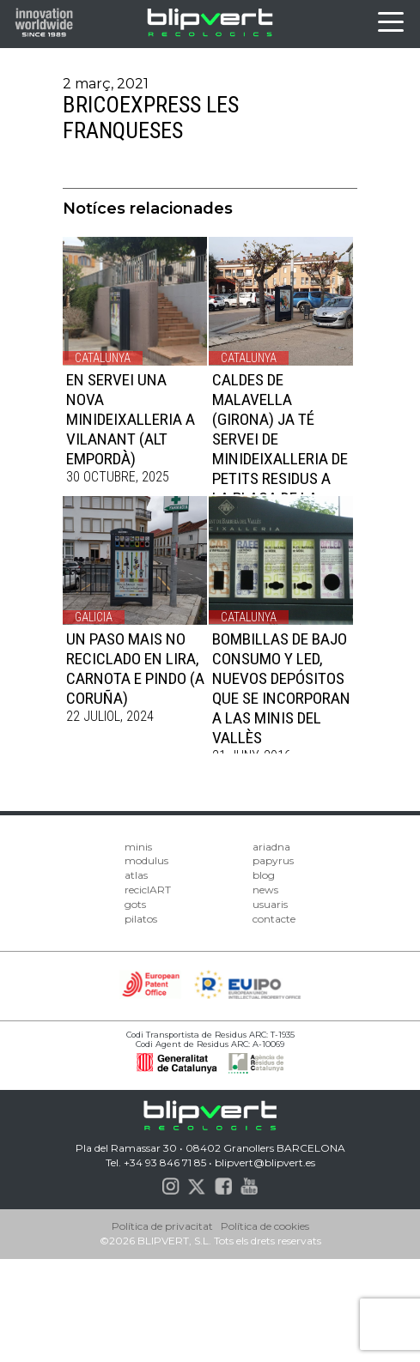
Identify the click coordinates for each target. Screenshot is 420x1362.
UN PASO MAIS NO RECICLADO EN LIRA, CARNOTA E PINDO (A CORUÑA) (135, 668)
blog (264, 875)
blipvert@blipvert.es (265, 1162)
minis (138, 846)
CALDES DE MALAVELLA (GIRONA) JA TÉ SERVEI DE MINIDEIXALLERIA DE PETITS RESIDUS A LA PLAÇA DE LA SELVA (280, 449)
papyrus (273, 860)
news (265, 889)
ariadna (271, 846)
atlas (136, 875)
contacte (274, 918)
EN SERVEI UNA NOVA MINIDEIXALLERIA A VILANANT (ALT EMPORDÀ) (130, 419)
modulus (146, 860)
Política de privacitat (162, 1226)
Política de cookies (265, 1226)
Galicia (94, 617)
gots (135, 904)
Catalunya (103, 358)
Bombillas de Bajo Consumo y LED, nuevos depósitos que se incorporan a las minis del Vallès (281, 688)
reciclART (148, 889)
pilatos (141, 918)
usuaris (270, 904)
